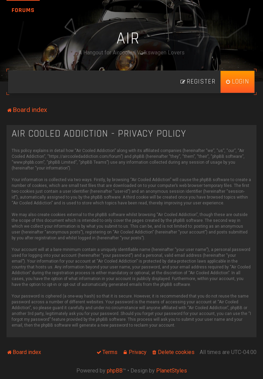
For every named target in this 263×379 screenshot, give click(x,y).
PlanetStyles (171, 370)
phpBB (115, 370)
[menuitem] (237, 82)
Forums (23, 10)
